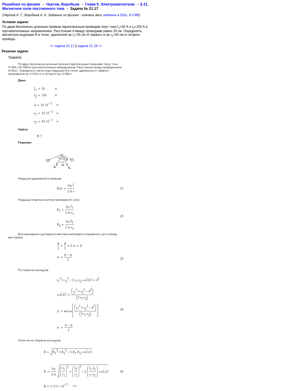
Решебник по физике (21, 4)
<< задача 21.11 (62, 46)
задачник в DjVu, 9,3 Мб (121, 15)
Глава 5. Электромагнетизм (110, 4)
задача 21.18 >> (90, 46)
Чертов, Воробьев (62, 4)
